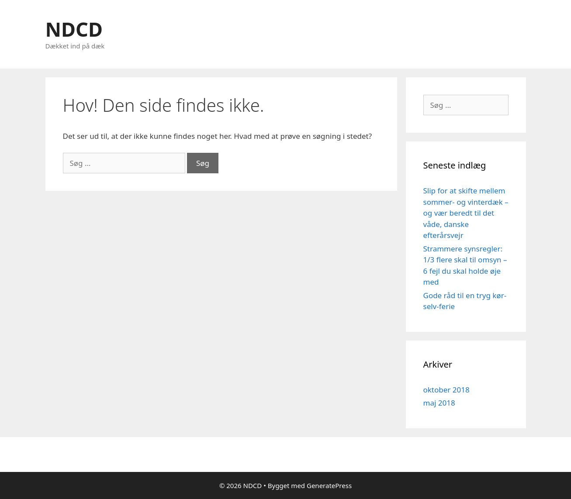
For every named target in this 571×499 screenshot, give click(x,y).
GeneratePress (329, 485)
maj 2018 (439, 403)
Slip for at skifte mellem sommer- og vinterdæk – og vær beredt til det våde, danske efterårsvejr (466, 213)
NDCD (74, 29)
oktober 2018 (446, 390)
